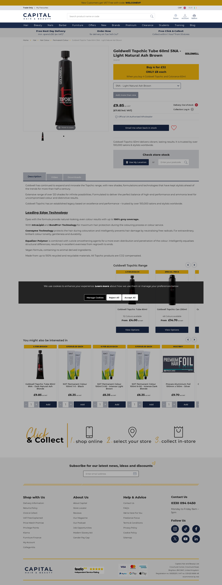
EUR (193, 8)
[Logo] (37, 16)
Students (164, 25)
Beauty (38, 25)
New (103, 25)
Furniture (77, 25)
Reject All (114, 297)
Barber (63, 25)
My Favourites (42, 8)
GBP (182, 8)
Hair (26, 25)
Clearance (147, 25)
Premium (131, 25)
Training (179, 25)
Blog (192, 25)
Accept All (130, 297)
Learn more (102, 286)
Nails (50, 25)
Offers (92, 25)
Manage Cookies (95, 297)
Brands (116, 25)
